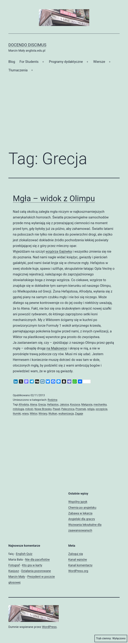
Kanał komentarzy (80, 565)
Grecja (42, 404)
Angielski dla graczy (81, 519)
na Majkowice (56, 348)
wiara (25, 413)
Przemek (80, 409)
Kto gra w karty (32, 565)
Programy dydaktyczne (66, 62)
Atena (33, 404)
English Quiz (24, 554)
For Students (28, 62)
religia (90, 409)
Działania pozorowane (36, 571)
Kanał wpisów (77, 559)
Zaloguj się (75, 554)
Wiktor (33, 413)
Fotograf (14, 565)
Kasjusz (13, 571)
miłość (29, 409)
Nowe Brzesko (43, 409)
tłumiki (17, 413)
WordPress (49, 627)
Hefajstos (53, 404)
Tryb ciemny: (110, 638)
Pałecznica (67, 409)
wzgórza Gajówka (59, 251)
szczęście (101, 409)
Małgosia (86, 404)
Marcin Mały (16, 576)
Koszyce (75, 404)
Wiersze (99, 62)
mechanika (100, 404)
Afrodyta (24, 404)
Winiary (42, 413)
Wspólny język (77, 501)
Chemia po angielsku (82, 507)
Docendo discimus (27, 45)
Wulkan (52, 413)
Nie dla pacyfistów (37, 559)
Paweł (56, 409)
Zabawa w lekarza (80, 513)
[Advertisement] (64, 119)
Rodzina (52, 399)
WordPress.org (78, 571)
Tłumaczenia (18, 70)
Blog (11, 62)
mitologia (18, 409)
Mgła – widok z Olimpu (54, 198)
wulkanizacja (66, 413)
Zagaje (79, 413)
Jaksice (64, 404)
